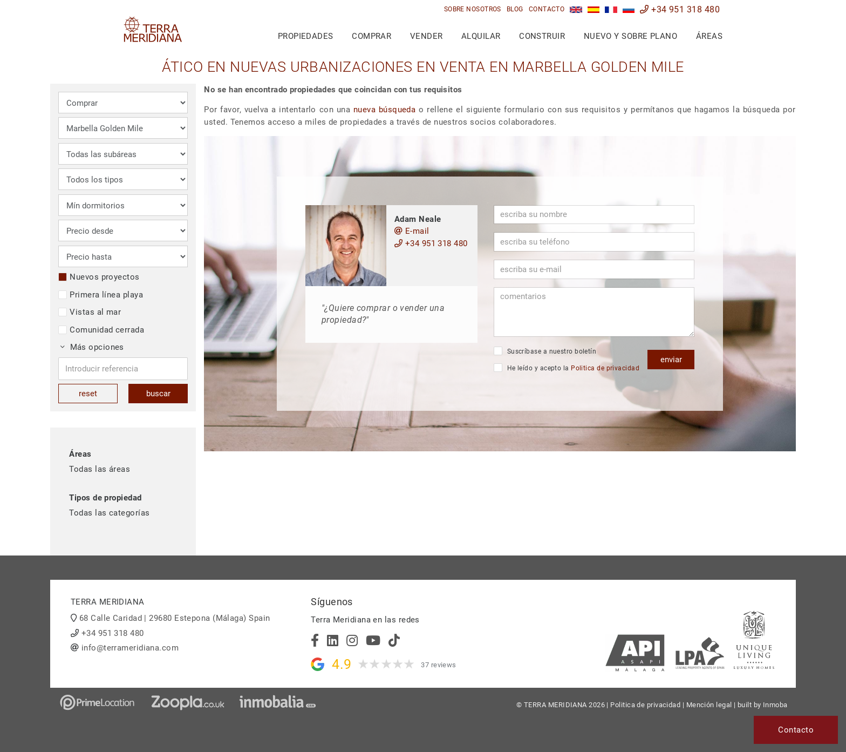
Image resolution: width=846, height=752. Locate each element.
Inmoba (775, 705)
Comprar (371, 36)
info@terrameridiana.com (130, 648)
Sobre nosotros (472, 9)
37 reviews (438, 665)
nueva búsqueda (384, 109)
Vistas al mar (89, 312)
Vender (426, 36)
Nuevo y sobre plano (631, 36)
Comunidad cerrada (101, 330)
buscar (158, 393)
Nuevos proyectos (98, 277)
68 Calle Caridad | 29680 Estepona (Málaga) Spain (174, 618)
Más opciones (92, 347)
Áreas (709, 36)
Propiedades (305, 36)
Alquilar (481, 36)
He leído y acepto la (566, 367)
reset (88, 393)
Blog (515, 9)
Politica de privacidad (605, 368)
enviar (671, 359)
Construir (542, 36)
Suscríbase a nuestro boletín (545, 351)
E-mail (411, 231)
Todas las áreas (99, 469)
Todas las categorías (109, 513)
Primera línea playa (100, 295)
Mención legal (709, 705)
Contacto (547, 9)
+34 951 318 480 (680, 9)
